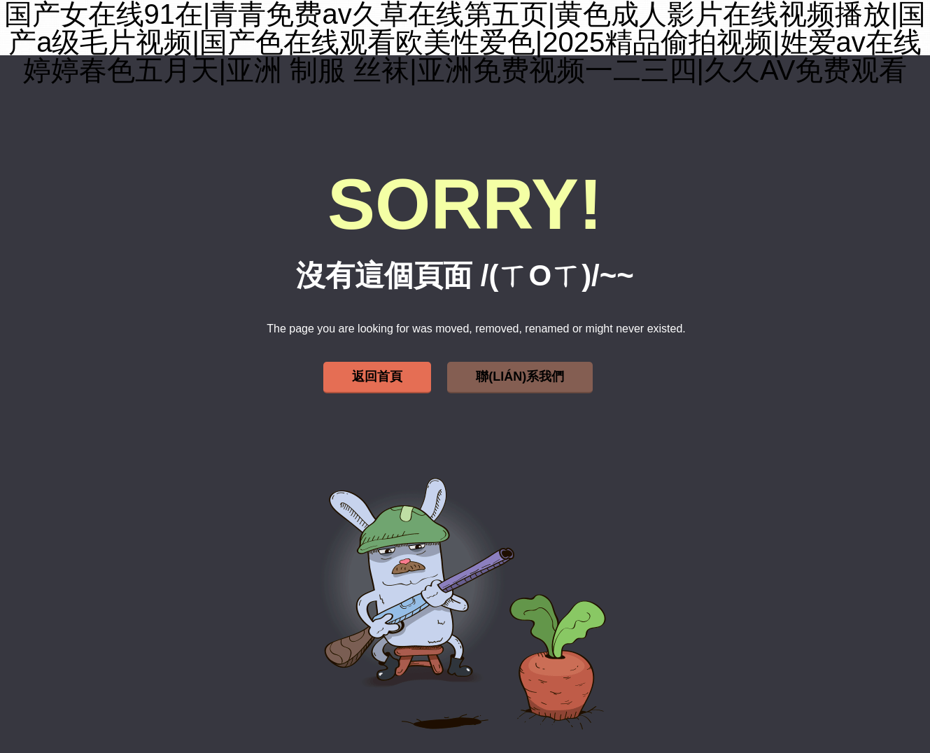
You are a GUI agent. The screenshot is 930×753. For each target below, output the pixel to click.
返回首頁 (377, 376)
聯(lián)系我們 (520, 376)
